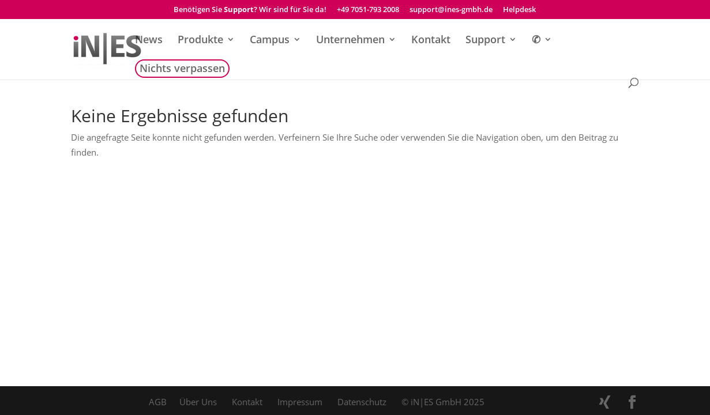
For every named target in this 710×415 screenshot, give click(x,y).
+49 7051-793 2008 (368, 10)
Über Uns (198, 402)
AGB (158, 402)
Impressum (299, 402)
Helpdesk (519, 10)
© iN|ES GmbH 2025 (442, 402)
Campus (270, 40)
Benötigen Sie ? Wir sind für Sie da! (250, 10)
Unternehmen (350, 40)
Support (485, 40)
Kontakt (430, 40)
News (149, 40)
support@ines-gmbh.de (451, 10)
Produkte (200, 40)
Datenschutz (361, 402)
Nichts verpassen (182, 69)
